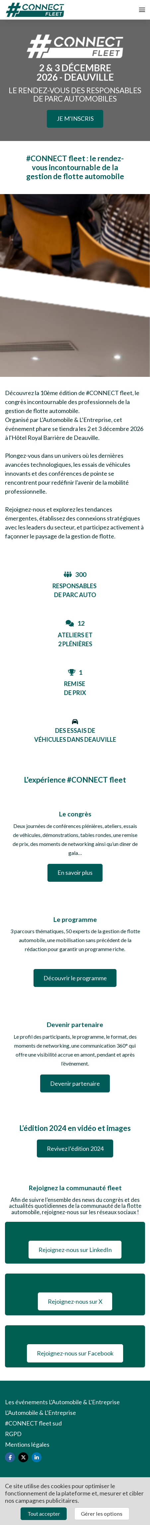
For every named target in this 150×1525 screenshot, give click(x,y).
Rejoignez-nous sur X (75, 1301)
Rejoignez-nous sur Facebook (75, 1353)
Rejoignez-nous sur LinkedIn (75, 1249)
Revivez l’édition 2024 (75, 1148)
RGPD (13, 1433)
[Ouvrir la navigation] (142, 10)
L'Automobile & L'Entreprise (40, 1412)
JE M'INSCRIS (75, 118)
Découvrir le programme (75, 978)
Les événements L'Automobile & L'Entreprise (62, 1402)
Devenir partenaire (75, 1083)
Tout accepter (44, 1513)
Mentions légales (27, 1444)
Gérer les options (101, 1513)
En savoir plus (75, 872)
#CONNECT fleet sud (33, 1423)
